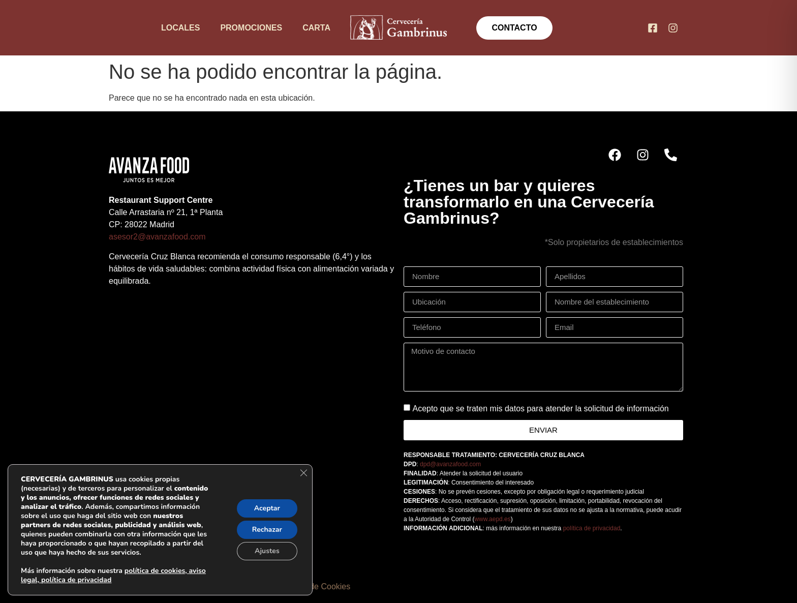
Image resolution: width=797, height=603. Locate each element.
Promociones (251, 27)
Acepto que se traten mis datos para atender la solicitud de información (540, 408)
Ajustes (267, 551)
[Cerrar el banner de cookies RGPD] (303, 473)
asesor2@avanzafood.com (157, 236)
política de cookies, (157, 571)
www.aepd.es (492, 519)
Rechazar (267, 529)
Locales (180, 27)
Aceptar (267, 508)
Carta (316, 27)
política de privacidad (592, 528)
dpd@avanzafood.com (450, 464)
